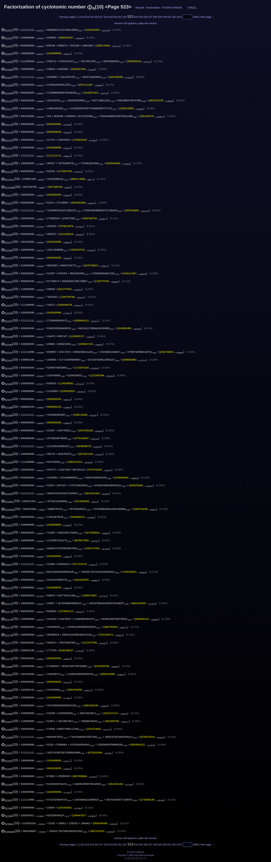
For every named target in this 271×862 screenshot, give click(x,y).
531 (169, 17)
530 (164, 17)
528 (155, 17)
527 (150, 17)
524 (136, 17)
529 (160, 17)
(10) (9, 29)
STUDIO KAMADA (172, 7)
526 (146, 17)
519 (111, 17)
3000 (195, 17)
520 (115, 17)
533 (179, 17)
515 (92, 17)
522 (125, 17)
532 (174, 17)
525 (141, 17)
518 (106, 17)
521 (120, 17)
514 (87, 17)
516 (97, 17)
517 (101, 17)
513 (82, 17)
